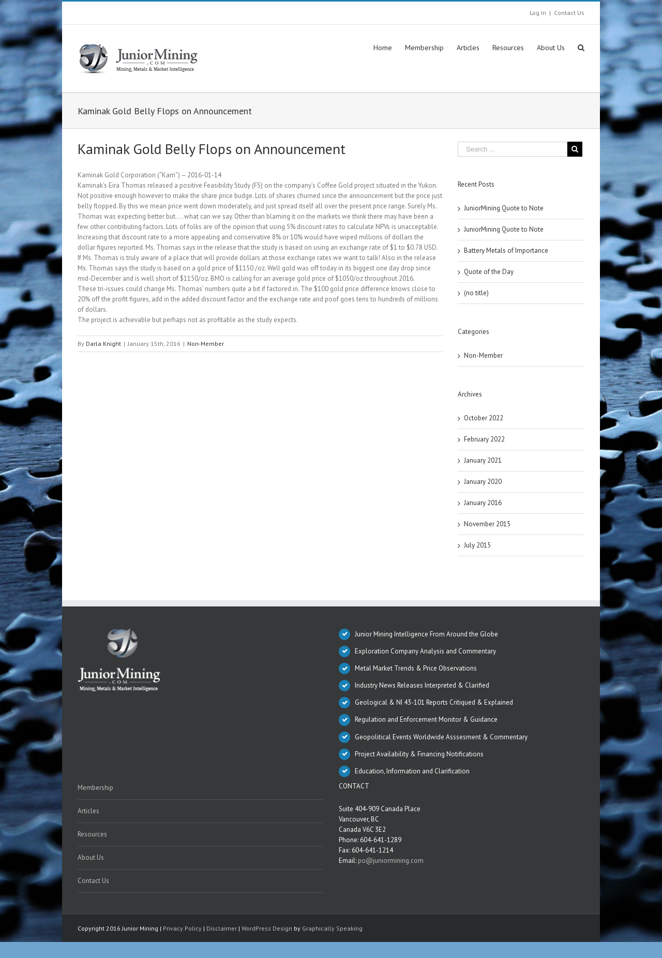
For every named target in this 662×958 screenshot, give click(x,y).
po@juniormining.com (391, 860)
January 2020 (483, 481)
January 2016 (483, 502)
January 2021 (483, 460)
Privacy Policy (182, 928)
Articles (88, 811)
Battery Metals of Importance (506, 250)
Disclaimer (221, 928)
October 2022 (483, 418)
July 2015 (477, 545)
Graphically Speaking (332, 928)
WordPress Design (267, 928)
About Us (91, 857)
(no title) (476, 292)
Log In (538, 13)
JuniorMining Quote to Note (504, 208)
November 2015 (487, 524)
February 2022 (484, 439)
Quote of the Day (489, 271)
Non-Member (205, 343)
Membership (95, 787)
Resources (92, 834)
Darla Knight (103, 343)
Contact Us (569, 13)
